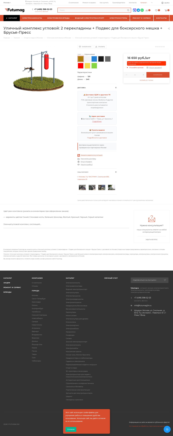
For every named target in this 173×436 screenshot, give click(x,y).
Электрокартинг (72, 325)
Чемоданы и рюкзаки (74, 400)
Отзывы (35, 286)
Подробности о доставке (97, 138)
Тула (33, 357)
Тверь (34, 354)
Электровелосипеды (74, 286)
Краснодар (36, 302)
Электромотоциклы (73, 302)
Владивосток (37, 335)
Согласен (70, 429)
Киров (34, 348)
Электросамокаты (73, 283)
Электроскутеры (72, 292)
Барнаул (35, 331)
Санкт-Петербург (39, 299)
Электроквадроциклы (74, 299)
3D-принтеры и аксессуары (77, 371)
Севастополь (37, 325)
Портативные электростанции (78, 390)
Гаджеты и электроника (75, 361)
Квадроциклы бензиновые (76, 306)
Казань (34, 305)
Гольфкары (70, 335)
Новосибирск (37, 318)
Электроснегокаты (73, 345)
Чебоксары (36, 361)
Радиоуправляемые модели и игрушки (81, 364)
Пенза (34, 351)
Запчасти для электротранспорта (79, 393)
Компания (37, 278)
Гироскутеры (71, 312)
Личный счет (111, 278)
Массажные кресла (73, 351)
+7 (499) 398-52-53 (43, 9)
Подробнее (96, 121)
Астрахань (36, 328)
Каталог (8, 278)
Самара (35, 321)
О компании (37, 283)
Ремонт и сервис (12, 287)
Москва (35, 295)
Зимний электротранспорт (76, 342)
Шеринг (69, 396)
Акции (7, 283)
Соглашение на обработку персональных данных (147, 426)
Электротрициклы (73, 296)
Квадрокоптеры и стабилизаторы (79, 358)
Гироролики (70, 332)
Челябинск (36, 312)
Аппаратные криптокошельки (78, 380)
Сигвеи (69, 338)
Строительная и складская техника (80, 383)
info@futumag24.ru (142, 305)
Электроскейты (72, 348)
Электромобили (72, 328)
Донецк (35, 341)
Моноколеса (71, 322)
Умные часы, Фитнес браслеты (78, 355)
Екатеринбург (37, 308)
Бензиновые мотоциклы (75, 309)
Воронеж (35, 338)
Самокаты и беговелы (74, 386)
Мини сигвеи (71, 315)
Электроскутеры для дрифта (77, 319)
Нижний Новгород (39, 315)
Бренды (7, 292)
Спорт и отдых (71, 368)
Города (35, 291)
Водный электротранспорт (76, 289)
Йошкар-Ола (37, 344)
